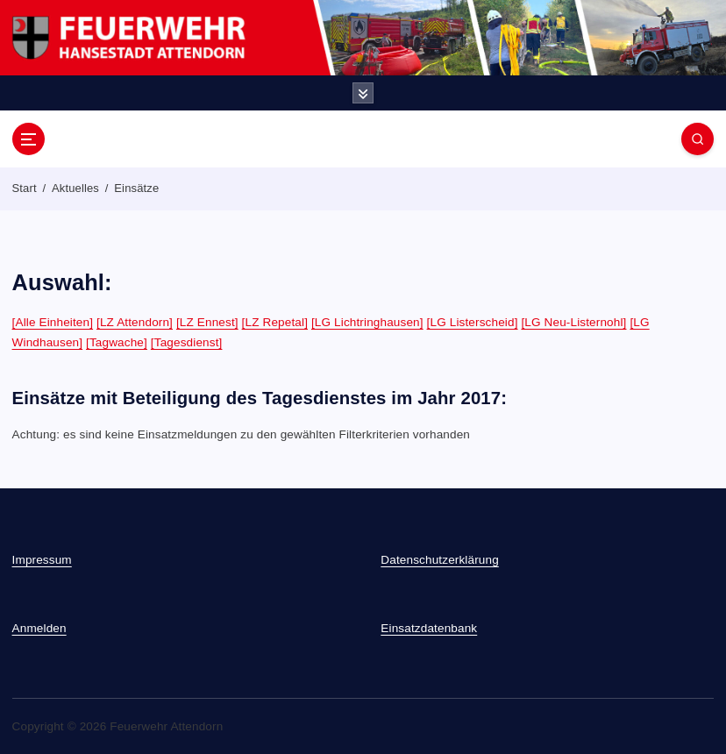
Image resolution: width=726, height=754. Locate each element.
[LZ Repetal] (275, 322)
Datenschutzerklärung (440, 559)
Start (24, 188)
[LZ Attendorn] (134, 322)
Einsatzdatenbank (429, 628)
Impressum (42, 559)
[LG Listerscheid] (472, 322)
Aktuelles (75, 188)
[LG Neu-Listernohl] (573, 322)
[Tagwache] (116, 342)
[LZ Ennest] (207, 322)
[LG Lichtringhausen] (367, 322)
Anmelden (39, 628)
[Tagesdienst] (187, 342)
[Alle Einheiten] (53, 322)
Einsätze (136, 188)
